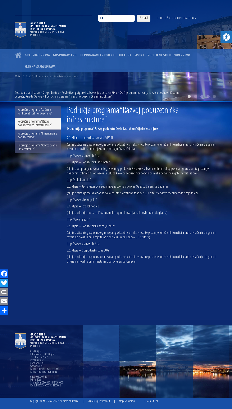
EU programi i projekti (97, 55)
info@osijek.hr (37, 360)
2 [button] (196, 96)
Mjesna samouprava (40, 67)
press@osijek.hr (37, 363)
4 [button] (208, 96)
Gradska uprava (37, 55)
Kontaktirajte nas (185, 18)
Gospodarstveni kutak (27, 93)
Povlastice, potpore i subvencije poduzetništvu (89, 93)
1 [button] (189, 96)
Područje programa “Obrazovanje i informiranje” (38, 147)
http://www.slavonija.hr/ (82, 200)
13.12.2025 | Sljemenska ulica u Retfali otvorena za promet (50, 76)
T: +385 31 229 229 (39, 357)
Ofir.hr (155, 401)
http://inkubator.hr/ (79, 180)
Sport (140, 55)
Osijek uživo (164, 18)
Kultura (124, 55)
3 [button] (202, 96)
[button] (226, 37)
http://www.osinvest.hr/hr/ (83, 156)
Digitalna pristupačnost (99, 401)
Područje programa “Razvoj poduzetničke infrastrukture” (35, 123)
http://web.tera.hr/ (78, 220)
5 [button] (214, 96)
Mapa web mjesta (127, 401)
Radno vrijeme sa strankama (43, 372)
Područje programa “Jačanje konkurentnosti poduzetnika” (35, 112)
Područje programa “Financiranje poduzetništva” (37, 135)
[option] (120, 76)
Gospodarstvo (65, 55)
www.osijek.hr (37, 366)
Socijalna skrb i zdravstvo (168, 55)
